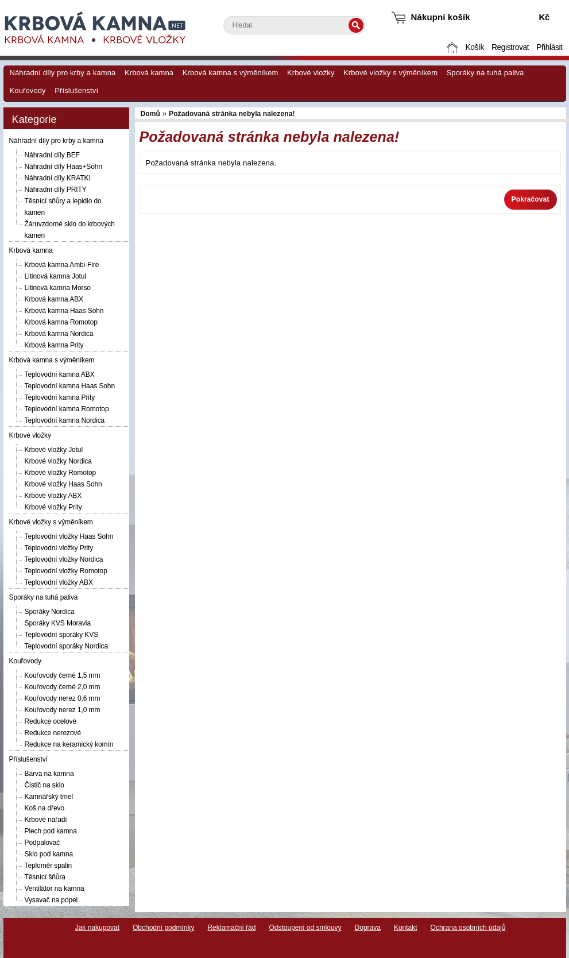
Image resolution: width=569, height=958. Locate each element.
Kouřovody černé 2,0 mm (62, 687)
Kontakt (405, 928)
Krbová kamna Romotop (61, 322)
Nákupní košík (440, 17)
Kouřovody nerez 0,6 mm (62, 698)
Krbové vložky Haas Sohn (63, 484)
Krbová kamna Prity (54, 345)
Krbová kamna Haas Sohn (64, 311)
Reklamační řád (231, 928)
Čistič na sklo (44, 785)
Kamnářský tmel (49, 797)
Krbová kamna (149, 72)
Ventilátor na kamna (54, 888)
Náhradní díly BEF (52, 155)
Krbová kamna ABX (54, 299)
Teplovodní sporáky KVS (62, 635)
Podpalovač (42, 843)
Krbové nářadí (46, 820)
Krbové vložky (310, 72)
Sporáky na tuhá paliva (485, 72)
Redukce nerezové (53, 733)
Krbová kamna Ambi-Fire (62, 265)
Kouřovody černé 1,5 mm (62, 675)
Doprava (368, 928)
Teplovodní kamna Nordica (65, 420)
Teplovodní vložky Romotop (66, 571)
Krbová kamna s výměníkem (230, 72)
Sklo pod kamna (49, 854)
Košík (474, 47)
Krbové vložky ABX (53, 496)
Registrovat (510, 47)
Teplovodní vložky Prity (59, 548)
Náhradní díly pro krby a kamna (63, 72)
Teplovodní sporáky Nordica (66, 646)
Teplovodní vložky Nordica (64, 559)
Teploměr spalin (48, 866)
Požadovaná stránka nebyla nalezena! (232, 114)
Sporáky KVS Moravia (58, 623)
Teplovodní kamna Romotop (67, 409)
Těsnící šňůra (45, 877)
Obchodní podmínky (163, 928)
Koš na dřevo (45, 808)
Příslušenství (76, 90)
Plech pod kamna (51, 831)
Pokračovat (530, 199)
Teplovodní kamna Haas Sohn (70, 386)
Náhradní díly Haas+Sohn (63, 167)
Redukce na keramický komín (69, 744)
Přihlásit (549, 47)
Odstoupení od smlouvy (305, 928)
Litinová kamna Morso (58, 288)
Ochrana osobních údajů (468, 928)
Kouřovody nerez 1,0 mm (62, 710)
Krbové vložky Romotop (60, 473)
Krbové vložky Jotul (54, 450)
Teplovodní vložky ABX (59, 582)
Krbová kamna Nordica (59, 334)
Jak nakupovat (97, 928)
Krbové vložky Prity (53, 507)
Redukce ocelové (51, 721)
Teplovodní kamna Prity (60, 397)
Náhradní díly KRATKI (58, 178)
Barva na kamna (49, 774)
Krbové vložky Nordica (58, 461)
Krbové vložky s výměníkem (390, 72)
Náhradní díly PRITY (56, 190)
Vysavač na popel (51, 900)
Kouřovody (28, 90)
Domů (453, 47)
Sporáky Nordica (50, 612)
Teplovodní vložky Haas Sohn (69, 536)
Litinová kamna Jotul (55, 276)
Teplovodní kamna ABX (60, 374)
